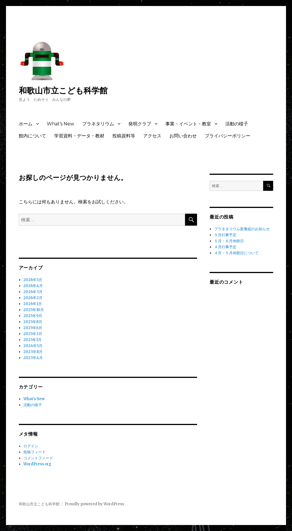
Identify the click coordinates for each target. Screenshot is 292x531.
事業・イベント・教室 (188, 124)
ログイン (30, 446)
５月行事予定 (225, 235)
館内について (32, 136)
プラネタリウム (98, 124)
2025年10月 (33, 309)
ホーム (26, 124)
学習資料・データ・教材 (79, 136)
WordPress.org (37, 464)
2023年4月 (33, 357)
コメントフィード (38, 458)
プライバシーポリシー (227, 136)
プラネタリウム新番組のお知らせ (242, 229)
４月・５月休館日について (236, 253)
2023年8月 (32, 351)
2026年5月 (32, 279)
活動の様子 (236, 124)
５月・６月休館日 (229, 241)
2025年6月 (32, 327)
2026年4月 (33, 285)
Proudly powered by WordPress (94, 504)
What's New (34, 398)
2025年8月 (32, 321)
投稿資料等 (123, 136)
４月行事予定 (225, 247)
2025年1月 (32, 339)
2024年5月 (32, 345)
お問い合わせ (183, 136)
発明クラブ (139, 124)
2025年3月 (32, 333)
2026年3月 (32, 291)
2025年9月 (32, 315)
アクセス (152, 136)
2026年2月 (32, 297)
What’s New (60, 124)
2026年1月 (32, 303)
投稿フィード (34, 452)
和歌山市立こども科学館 (63, 90)
